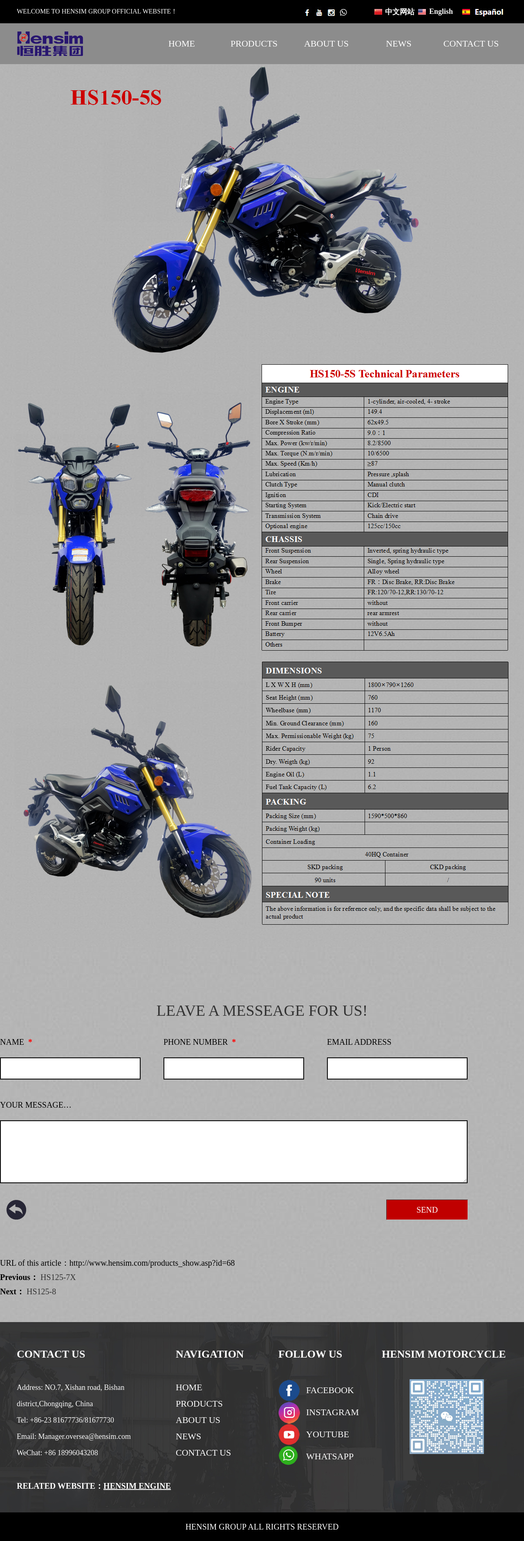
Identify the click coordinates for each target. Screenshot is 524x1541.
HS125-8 (41, 1291)
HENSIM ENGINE (137, 1485)
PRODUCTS (254, 43)
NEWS (398, 43)
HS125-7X (58, 1277)
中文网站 (399, 12)
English (441, 11)
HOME (181, 43)
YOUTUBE (327, 1434)
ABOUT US (326, 43)
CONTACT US (471, 43)
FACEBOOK (330, 1390)
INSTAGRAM (332, 1412)
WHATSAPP (330, 1456)
